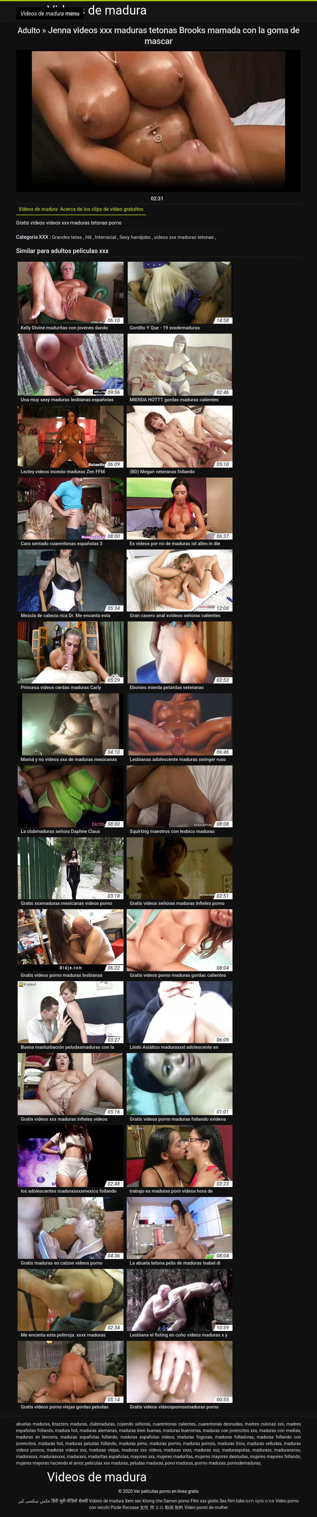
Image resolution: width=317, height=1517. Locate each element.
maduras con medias (279, 1432)
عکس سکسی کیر (34, 1502)
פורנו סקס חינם (259, 1502)
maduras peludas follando (90, 1445)
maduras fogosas (194, 1438)
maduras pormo (165, 1445)
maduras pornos (199, 1445)
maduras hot (50, 1445)
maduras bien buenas (140, 1432)
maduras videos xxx (66, 1451)
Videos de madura (106, 1502)
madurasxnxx (287, 1451)
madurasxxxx (52, 1458)
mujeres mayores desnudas (221, 1458)
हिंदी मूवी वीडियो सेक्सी (69, 1502)
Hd (89, 239)
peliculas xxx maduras (106, 1464)
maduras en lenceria (36, 1438)
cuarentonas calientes (174, 1425)
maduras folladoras (234, 1438)
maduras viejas (104, 1451)
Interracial (107, 239)
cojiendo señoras (133, 1425)
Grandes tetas (68, 239)
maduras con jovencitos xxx (230, 1432)
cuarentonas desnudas (220, 1425)
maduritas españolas (108, 1458)
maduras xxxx (178, 1451)
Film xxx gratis (205, 1502)
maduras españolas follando (88, 1438)
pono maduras (179, 1464)
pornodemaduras (244, 1464)
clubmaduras (102, 1425)
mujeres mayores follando (275, 1458)
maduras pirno (133, 1445)
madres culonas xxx (264, 1425)
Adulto (29, 30)
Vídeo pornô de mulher (206, 1508)
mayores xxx (142, 1458)
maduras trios (231, 1445)
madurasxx (26, 1458)
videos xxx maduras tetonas (188, 239)
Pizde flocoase (125, 1508)
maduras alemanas (98, 1432)
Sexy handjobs (137, 239)
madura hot (66, 1432)
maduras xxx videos (141, 1451)
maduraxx (76, 1458)
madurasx (261, 1451)
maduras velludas (264, 1445)
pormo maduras (210, 1464)
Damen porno (176, 1502)
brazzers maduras (69, 1425)
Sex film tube (232, 1502)
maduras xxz (206, 1451)
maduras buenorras (182, 1432)
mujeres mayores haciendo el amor (49, 1464)
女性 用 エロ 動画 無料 (161, 1508)
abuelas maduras (33, 1425)
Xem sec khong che (144, 1502)
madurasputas (236, 1451)
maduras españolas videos (147, 1438)
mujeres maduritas (175, 1458)
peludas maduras (146, 1464)
